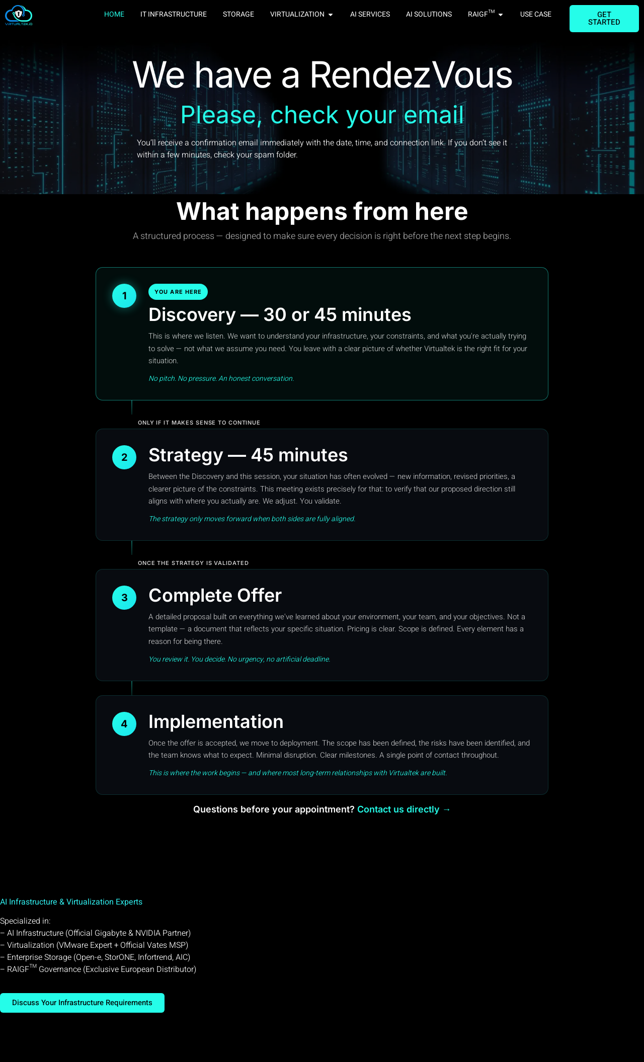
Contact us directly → (404, 809)
